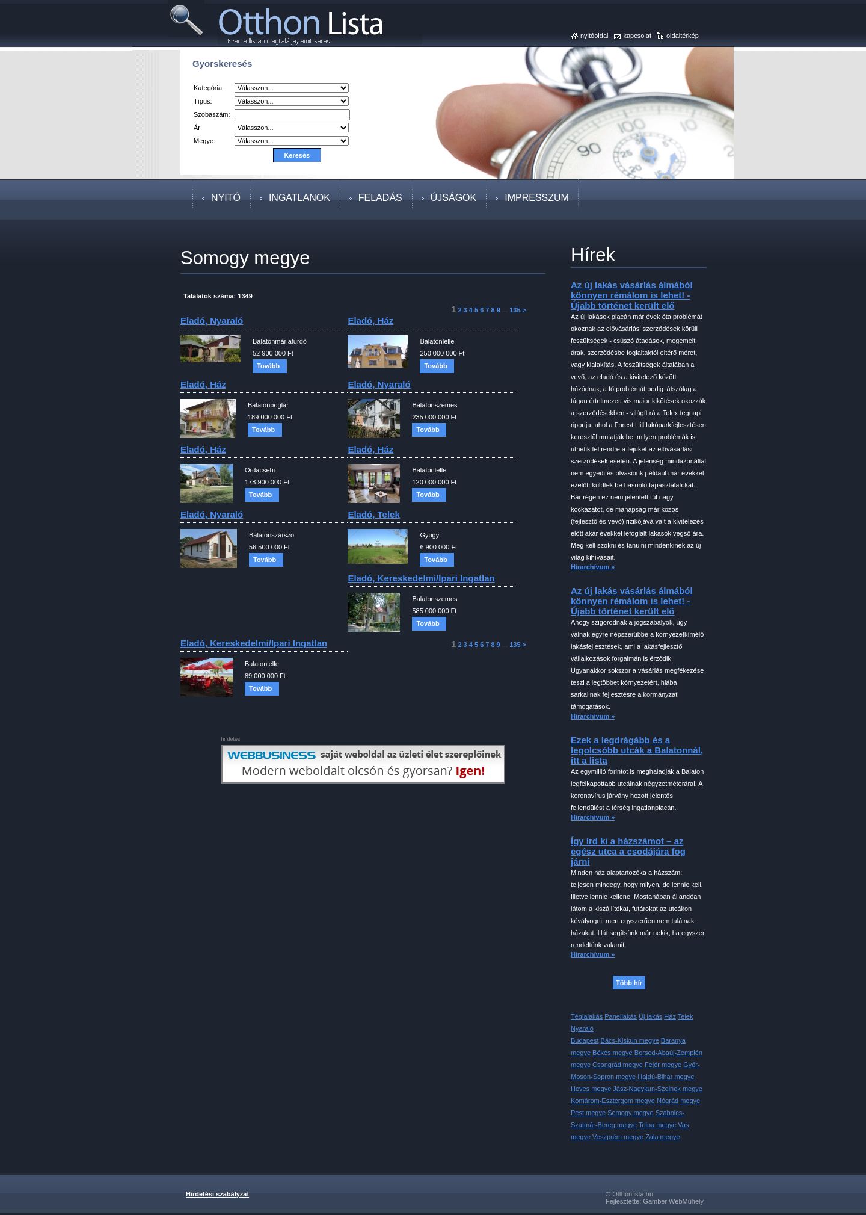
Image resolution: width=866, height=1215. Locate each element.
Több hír (629, 982)
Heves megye (591, 1088)
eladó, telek (373, 514)
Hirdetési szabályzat (217, 1194)
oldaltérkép (682, 35)
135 (514, 310)
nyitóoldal (594, 35)
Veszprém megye (617, 1136)
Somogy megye (630, 1112)
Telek (685, 1016)
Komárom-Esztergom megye (613, 1100)
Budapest (584, 1040)
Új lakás (650, 1016)
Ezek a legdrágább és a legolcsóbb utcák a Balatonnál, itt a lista (637, 750)
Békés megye (612, 1052)
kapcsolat (637, 35)
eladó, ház (370, 320)
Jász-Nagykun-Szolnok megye (657, 1088)
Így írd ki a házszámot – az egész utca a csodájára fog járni (628, 851)
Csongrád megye (617, 1064)
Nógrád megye (678, 1100)
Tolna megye (657, 1124)
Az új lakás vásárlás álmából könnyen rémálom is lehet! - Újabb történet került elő (632, 295)
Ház (670, 1016)
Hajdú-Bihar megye (665, 1076)
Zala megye (662, 1136)
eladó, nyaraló (211, 320)
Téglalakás (587, 1016)
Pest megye (588, 1112)
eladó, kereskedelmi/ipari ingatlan (421, 578)
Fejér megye (663, 1064)
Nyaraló (582, 1028)
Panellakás (620, 1016)
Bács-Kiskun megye (630, 1040)
